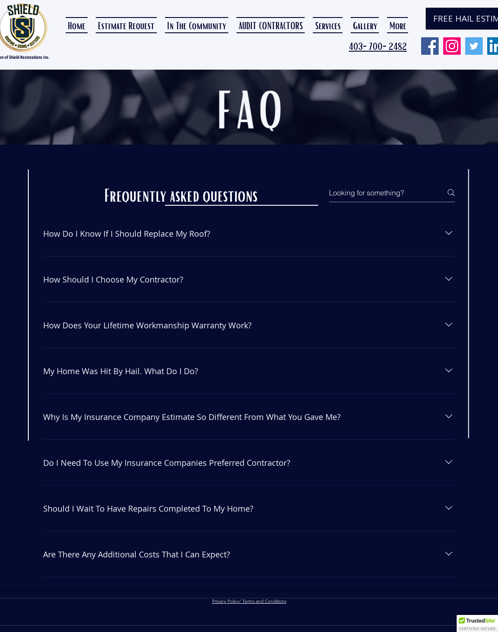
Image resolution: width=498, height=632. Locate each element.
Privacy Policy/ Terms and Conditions (249, 601)
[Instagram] (452, 46)
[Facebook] (430, 46)
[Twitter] (474, 46)
